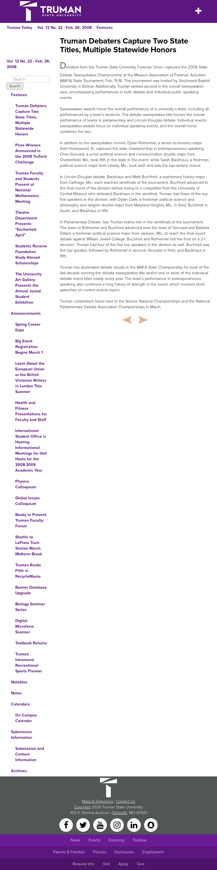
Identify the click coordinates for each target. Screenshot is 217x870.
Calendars (20, 704)
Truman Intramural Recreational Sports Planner (28, 662)
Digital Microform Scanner (24, 626)
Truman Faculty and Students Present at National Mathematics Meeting (29, 187)
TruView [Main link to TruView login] (139, 840)
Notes (16, 693)
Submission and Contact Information (29, 754)
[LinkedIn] (134, 824)
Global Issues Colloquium (27, 501)
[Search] (30, 79)
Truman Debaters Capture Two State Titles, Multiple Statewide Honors (31, 120)
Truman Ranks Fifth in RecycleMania (28, 571)
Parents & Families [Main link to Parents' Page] (68, 852)
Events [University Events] (94, 840)
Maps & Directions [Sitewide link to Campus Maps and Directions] (97, 801)
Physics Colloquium (25, 484)
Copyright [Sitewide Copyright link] (82, 807)
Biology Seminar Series (30, 607)
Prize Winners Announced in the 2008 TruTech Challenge (31, 154)
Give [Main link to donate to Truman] (141, 864)
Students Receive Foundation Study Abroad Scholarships (31, 254)
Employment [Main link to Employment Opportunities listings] (153, 852)
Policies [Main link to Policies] (99, 852)
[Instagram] (117, 824)
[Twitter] (83, 824)
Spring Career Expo (27, 327)
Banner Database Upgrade (31, 590)
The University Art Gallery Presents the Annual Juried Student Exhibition (28, 288)
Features (105, 27)
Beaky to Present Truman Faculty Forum (30, 520)
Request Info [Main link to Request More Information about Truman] (83, 864)
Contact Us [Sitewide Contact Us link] (125, 801)
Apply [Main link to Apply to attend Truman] (123, 864)
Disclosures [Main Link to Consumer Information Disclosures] (124, 852)
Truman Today (19, 27)
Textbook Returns (31, 643)
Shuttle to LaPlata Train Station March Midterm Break (28, 545)
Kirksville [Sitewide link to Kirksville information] (119, 812)
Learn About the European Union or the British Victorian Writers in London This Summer (30, 377)
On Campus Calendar (26, 718)
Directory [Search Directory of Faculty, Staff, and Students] (116, 840)
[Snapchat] (151, 824)
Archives (19, 770)
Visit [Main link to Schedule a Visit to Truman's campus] (106, 864)
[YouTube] (100, 824)
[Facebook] (66, 824)
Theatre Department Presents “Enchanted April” (26, 224)
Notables (19, 682)
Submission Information (21, 734)
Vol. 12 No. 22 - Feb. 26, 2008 (64, 27)
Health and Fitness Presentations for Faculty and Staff (31, 411)
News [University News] (75, 840)
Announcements (26, 313)
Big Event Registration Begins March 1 (29, 347)
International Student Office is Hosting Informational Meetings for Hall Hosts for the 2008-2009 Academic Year (31, 450)
